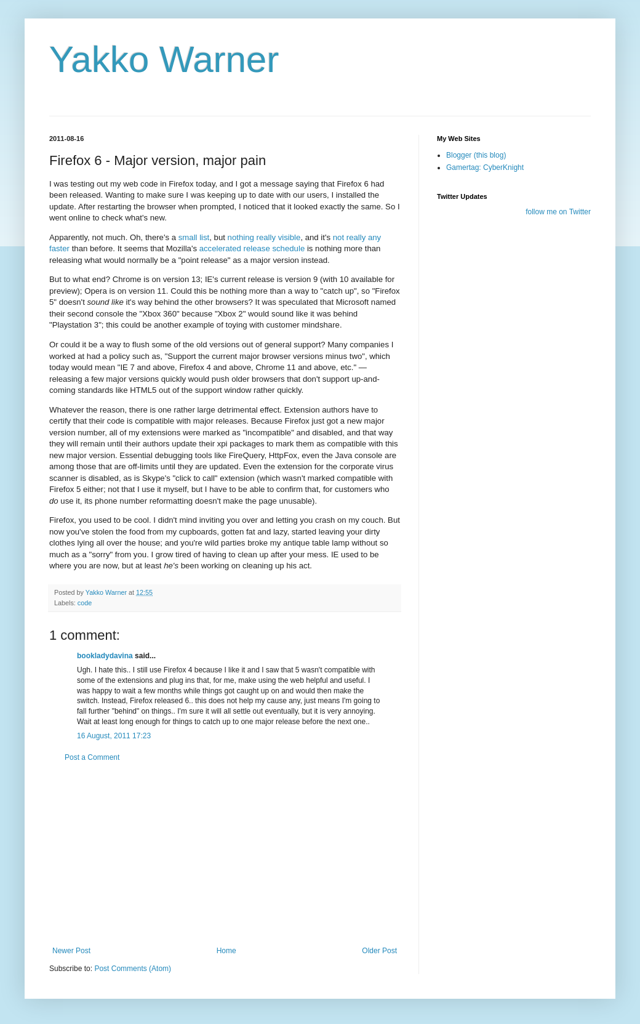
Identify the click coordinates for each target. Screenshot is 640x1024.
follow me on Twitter (558, 212)
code (85, 603)
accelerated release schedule (252, 248)
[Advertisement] (224, 854)
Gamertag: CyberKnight (485, 167)
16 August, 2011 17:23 (114, 736)
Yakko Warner (164, 59)
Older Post (379, 950)
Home (226, 950)
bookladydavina (105, 655)
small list (194, 237)
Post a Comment (92, 757)
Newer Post (71, 950)
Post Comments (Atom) (132, 968)
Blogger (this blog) (476, 155)
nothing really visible (264, 237)
